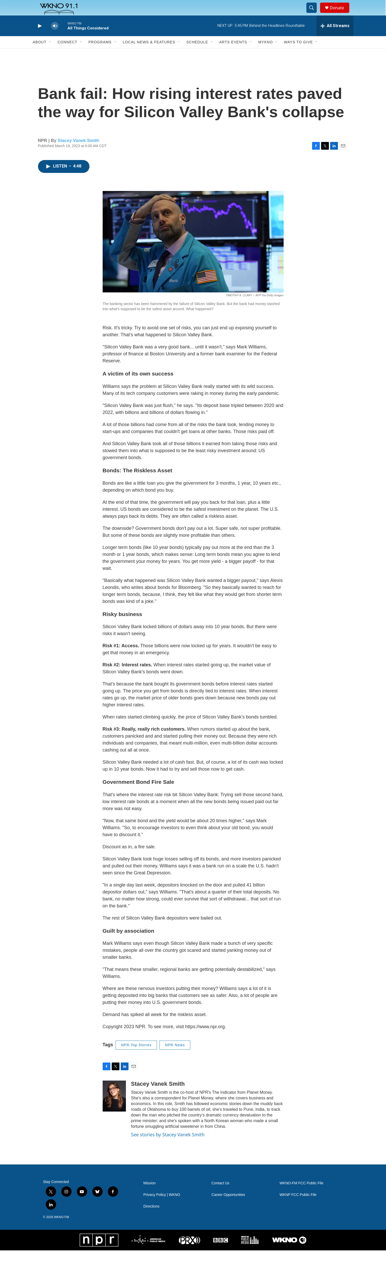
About (40, 54)
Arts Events (233, 54)
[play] (39, 38)
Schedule (197, 54)
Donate (340, 13)
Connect (67, 54)
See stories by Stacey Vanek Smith (168, 1146)
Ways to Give (298, 54)
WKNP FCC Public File (297, 1206)
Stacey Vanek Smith (78, 152)
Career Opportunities (228, 1206)
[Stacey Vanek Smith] (114, 1107)
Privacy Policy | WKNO (161, 1206)
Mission (149, 1195)
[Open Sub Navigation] (50, 54)
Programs (100, 54)
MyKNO (265, 54)
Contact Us (220, 1195)
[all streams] (334, 37)
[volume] (54, 37)
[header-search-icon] (314, 14)
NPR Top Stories (136, 1057)
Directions (151, 1218)
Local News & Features (149, 54)
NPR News (175, 1057)
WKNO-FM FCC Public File (301, 1195)
